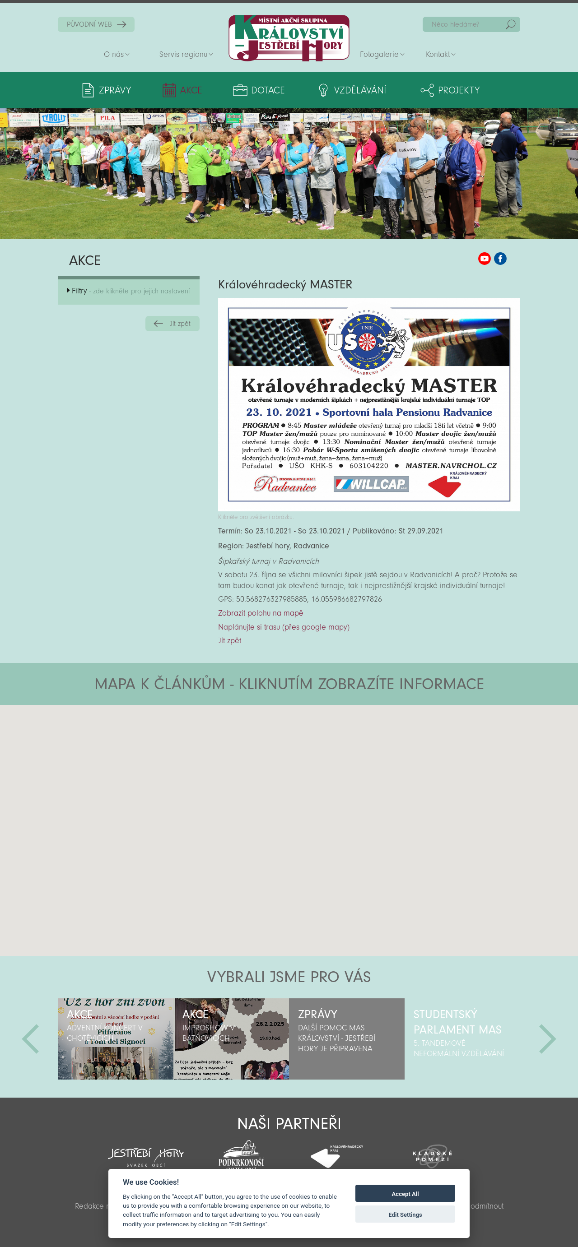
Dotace (268, 90)
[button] (314, 759)
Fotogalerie (379, 54)
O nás (114, 54)
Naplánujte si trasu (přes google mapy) (284, 627)
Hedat (511, 24)
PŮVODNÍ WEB (89, 24)
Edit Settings (405, 1214)
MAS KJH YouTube (484, 258)
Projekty (459, 90)
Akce (191, 90)
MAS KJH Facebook (500, 258)
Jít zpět (180, 324)
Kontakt (438, 54)
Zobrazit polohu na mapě (260, 613)
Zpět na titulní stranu (289, 38)
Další (547, 1039)
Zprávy (115, 90)
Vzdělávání (360, 90)
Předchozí (30, 1039)
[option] (115, 1039)
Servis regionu (183, 54)
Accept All (405, 1194)
